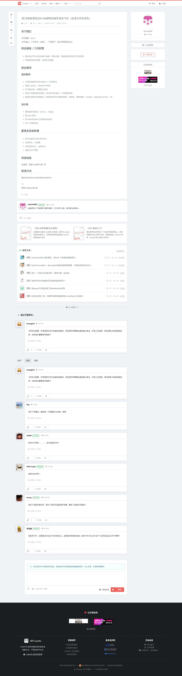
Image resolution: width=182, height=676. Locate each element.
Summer (79, 669)
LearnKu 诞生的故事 (34, 654)
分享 (28, 280)
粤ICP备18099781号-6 (68, 665)
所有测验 (149, 647)
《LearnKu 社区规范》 (72, 651)
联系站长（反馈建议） (149, 650)
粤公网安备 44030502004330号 (92, 665)
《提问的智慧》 (71, 654)
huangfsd (31, 324)
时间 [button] (28, 360)
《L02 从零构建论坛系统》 (46, 228)
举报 (38, 350)
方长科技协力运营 (101, 669)
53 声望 (39, 323)
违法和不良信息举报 (115, 665)
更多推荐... (121, 251)
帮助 (45, 589)
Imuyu (29, 498)
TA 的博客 (147, 45)
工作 (24, 23)
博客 (28, 257)
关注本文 (105, 590)
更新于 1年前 (61, 23)
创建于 (50, 23)
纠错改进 (147, 55)
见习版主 (36, 435)
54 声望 (49, 466)
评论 (38, 341)
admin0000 (32, 204)
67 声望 (50, 204)
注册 (162, 3)
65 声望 (44, 435)
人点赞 (25, 217)
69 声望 (45, 528)
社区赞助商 (91, 612)
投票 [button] (36, 360)
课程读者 (41, 205)
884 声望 (45, 497)
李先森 (29, 529)
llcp (28, 405)
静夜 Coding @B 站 (29, 188)
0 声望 (34, 404)
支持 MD (39, 589)
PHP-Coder (31, 467)
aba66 (29, 436)
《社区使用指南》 (72, 645)
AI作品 (44, 3)
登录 (152, 3)
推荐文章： (25, 250)
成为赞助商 (148, 85)
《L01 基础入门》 (94, 228)
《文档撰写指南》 (72, 648)
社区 (37, 3)
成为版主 (149, 645)
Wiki (51, 3)
